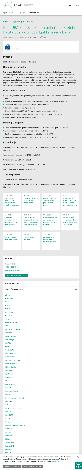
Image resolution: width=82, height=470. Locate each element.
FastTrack (9, 334)
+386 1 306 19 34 (12, 269)
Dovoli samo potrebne (33, 467)
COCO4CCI (9, 314)
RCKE (7, 423)
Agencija (8, 13)
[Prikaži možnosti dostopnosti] (78, 464)
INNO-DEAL (9, 352)
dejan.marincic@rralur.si (14, 272)
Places (8, 396)
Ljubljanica (9, 376)
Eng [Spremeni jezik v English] (77, 5)
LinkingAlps (9, 372)
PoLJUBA (9, 403)
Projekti (35, 13)
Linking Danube (11, 369)
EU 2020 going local (12, 331)
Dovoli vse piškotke (12, 467)
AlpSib (7, 297)
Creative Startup (11, 324)
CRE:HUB (8, 317)
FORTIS (8, 345)
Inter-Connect (10, 358)
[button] (11, 13)
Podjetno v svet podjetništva (16, 400)
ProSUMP (9, 413)
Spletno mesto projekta (17, 277)
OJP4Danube (10, 386)
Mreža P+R (9, 379)
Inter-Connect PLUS (12, 362)
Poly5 (7, 406)
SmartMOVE (9, 447)
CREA (7, 321)
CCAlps (8, 304)
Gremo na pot (10, 348)
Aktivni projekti (41, 286)
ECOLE (7, 328)
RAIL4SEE (9, 417)
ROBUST (8, 434)
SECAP (8, 441)
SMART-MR (9, 444)
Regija (22, 13)
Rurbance (8, 437)
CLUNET (8, 311)
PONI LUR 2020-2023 (13, 410)
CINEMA (8, 307)
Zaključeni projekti (18, 22)
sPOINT (8, 451)
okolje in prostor (10, 37)
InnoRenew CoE (11, 355)
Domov (6, 22)
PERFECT (8, 389)
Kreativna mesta (11, 365)
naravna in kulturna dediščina (33, 37)
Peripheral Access (12, 393)
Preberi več (56, 461)
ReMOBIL (9, 430)
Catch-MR (9, 300)
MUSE (7, 382)
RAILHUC (8, 420)
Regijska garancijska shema (15, 427)
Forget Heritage (11, 338)
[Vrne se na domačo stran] (18, 5)
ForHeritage (9, 341)
